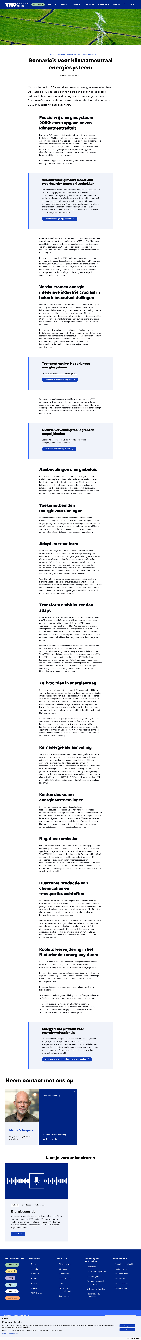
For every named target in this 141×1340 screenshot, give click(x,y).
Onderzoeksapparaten (96, 1272)
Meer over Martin (50, 1096)
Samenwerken (120, 1259)
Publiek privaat (121, 1269)
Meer (115, 4)
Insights (34, 1279)
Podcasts (35, 1283)
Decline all (127, 1330)
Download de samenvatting (61, 380)
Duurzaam (37, 4)
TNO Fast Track (121, 1274)
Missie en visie (65, 1264)
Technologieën (93, 1276)
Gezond (51, 4)
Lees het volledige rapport (61, 219)
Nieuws (34, 1264)
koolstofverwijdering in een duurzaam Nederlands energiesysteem (67, 967)
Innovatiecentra (122, 1283)
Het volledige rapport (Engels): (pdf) (60, 373)
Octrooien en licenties (96, 1289)
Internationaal (121, 1288)
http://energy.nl (52, 1050)
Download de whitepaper (60, 449)
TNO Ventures (121, 1279)
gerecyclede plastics (47, 932)
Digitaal (75, 4)
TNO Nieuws (36, 1293)
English (5, 1318)
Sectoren (90, 4)
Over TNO (62, 1259)
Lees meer (19, 1234)
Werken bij (102, 4)
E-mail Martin (51, 1139)
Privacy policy (13, 1333)
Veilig (63, 4)
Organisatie (64, 1274)
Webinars (35, 1274)
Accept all (127, 1326)
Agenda (34, 1269)
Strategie (63, 1269)
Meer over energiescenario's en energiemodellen (68, 1059)
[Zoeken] (125, 4)
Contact (62, 1283)
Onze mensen (65, 1279)
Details (4, 1333)
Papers (34, 1288)
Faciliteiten (91, 1267)
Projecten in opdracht (124, 1264)
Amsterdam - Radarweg (56, 1135)
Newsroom (34, 1259)
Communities (64, 1296)
